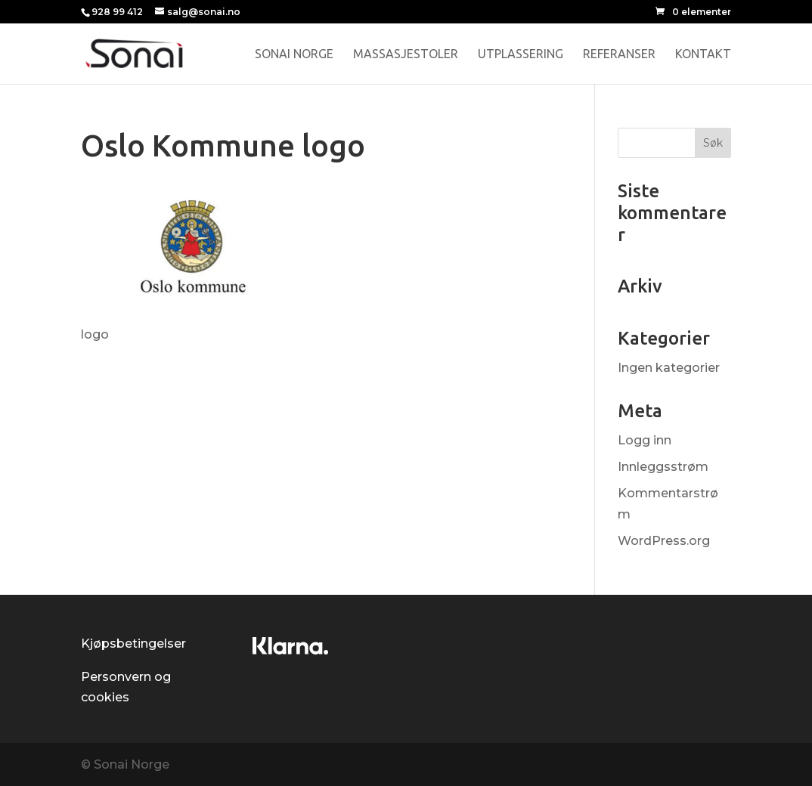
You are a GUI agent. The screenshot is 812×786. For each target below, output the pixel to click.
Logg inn (644, 440)
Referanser (619, 54)
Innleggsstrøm (663, 467)
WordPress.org (664, 541)
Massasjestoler (405, 54)
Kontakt (703, 54)
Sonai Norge (294, 54)
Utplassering (520, 54)
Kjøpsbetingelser (133, 643)
